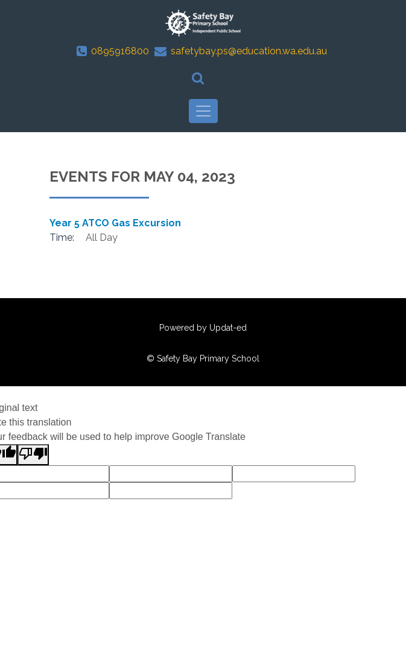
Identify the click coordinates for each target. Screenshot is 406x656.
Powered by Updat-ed (203, 328)
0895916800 (120, 51)
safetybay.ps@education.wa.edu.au (249, 51)
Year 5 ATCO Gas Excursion (115, 223)
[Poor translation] (33, 454)
